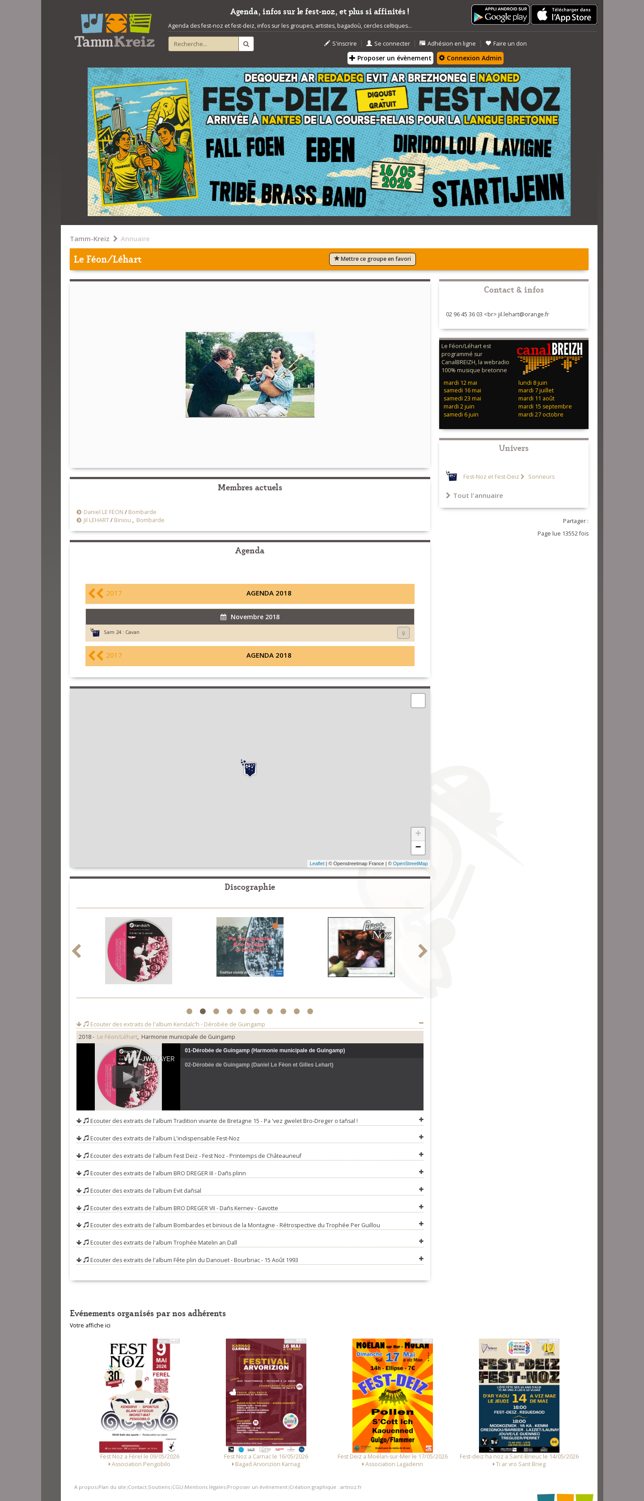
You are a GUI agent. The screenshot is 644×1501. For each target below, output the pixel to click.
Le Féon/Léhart (117, 1037)
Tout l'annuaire (474, 495)
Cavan (132, 632)
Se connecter (388, 43)
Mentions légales (205, 1487)
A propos (85, 1487)
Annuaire (135, 238)
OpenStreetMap (410, 863)
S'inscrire (340, 43)
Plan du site (112, 1487)
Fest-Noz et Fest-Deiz (491, 476)
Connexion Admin (470, 58)
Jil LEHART (96, 520)
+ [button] (418, 834)
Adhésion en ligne (447, 43)
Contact (137, 1487)
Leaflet (316, 863)
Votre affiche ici (90, 1325)
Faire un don (506, 43)
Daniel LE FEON (103, 512)
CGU (177, 1487)
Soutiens (159, 1487)
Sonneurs (541, 476)
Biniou (122, 520)
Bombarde (142, 512)
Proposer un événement (257, 1487)
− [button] (418, 848)
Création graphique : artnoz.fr (325, 1487)
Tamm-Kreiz (90, 238)
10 (311, 1011)
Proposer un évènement (390, 58)
